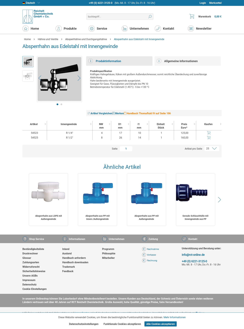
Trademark (68, 266)
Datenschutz (29, 284)
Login (203, 2)
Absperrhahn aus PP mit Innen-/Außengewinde (97, 217)
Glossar (26, 257)
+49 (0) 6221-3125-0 (100, 2)
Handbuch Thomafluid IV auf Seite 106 (147, 113)
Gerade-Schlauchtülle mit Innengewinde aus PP (195, 217)
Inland (65, 249)
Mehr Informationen (175, 317)
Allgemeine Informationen (177, 60)
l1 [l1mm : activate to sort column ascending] (139, 126)
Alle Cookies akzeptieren (160, 324)
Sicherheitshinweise (33, 271)
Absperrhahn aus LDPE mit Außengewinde (48, 217)
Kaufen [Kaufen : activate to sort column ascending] (208, 124)
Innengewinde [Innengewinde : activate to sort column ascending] (69, 124)
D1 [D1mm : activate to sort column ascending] (120, 126)
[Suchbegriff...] (119, 16)
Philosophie (108, 253)
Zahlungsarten (30, 262)
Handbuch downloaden (75, 262)
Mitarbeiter (108, 257)
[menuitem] (204, 3)
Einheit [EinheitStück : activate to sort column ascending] (161, 126)
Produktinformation (104, 60)
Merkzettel (215, 2)
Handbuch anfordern (74, 257)
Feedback (67, 271)
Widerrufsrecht (31, 266)
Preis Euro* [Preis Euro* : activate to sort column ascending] (184, 126)
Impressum (28, 280)
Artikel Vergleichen (100, 113)
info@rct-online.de (193, 254)
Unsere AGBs (30, 275)
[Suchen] (150, 16)
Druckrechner (30, 253)
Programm (108, 249)
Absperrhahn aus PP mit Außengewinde (146, 217)
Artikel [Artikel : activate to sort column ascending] (34, 124)
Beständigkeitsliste (33, 249)
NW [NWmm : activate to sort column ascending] (101, 126)
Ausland (67, 253)
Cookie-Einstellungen (34, 288)
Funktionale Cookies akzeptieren (122, 324)
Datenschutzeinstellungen (83, 324)
